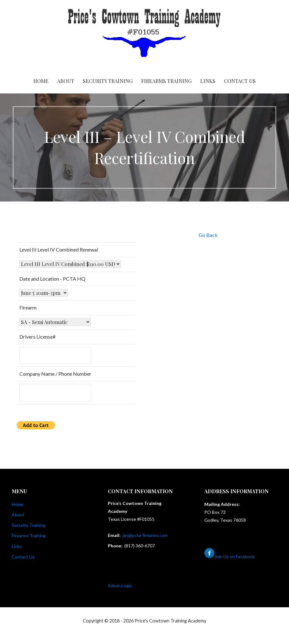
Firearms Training (166, 81)
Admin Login (120, 585)
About (65, 81)
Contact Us (240, 81)
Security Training (108, 81)
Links (207, 81)
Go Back (208, 235)
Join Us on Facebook (229, 556)
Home (41, 81)
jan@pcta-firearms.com (145, 535)
